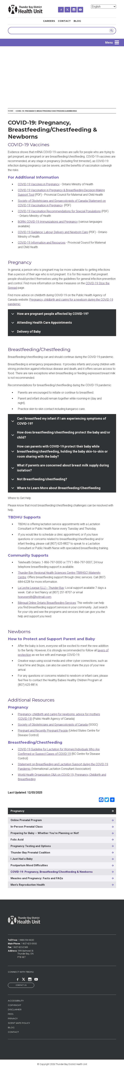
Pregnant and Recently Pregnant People (43, 730)
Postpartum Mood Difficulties (29, 865)
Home (10, 111)
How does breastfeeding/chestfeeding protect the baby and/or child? (60, 435)
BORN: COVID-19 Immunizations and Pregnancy (48, 221)
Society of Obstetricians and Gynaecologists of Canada (53, 724)
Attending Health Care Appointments (41, 324)
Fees (10, 1014)
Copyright (14, 1005)
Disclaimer (15, 1009)
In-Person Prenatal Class (27, 826)
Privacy (13, 1018)
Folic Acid (17, 839)
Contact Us (21, 985)
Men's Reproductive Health (28, 884)
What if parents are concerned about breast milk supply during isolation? (59, 468)
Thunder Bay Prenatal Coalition (30, 852)
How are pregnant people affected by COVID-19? (49, 315)
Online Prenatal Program (26, 820)
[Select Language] (103, 7)
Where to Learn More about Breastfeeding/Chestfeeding (55, 489)
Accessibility (16, 1000)
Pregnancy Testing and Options (31, 846)
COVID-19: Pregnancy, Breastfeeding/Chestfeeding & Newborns (52, 871)
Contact (64, 21)
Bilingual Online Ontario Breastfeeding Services (47, 602)
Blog (77, 21)
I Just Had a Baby (22, 858)
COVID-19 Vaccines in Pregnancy (38, 184)
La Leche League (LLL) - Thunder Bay (41, 588)
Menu (109, 42)
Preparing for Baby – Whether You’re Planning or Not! (45, 833)
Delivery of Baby (25, 333)
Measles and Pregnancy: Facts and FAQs (37, 878)
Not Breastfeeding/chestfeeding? (38, 480)
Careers (49, 21)
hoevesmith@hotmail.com (34, 597)
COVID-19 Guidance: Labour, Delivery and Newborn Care (53, 232)
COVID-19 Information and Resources (41, 242)
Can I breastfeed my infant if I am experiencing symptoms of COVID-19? (58, 421)
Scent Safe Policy (19, 1023)
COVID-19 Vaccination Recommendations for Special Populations (59, 211)
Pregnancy (17, 811)
